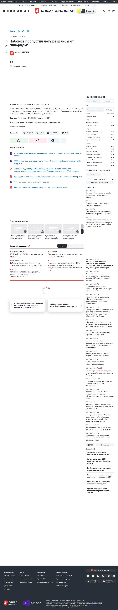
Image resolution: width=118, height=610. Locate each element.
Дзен (42, 133)
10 (95, 190)
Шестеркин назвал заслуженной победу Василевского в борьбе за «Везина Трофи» (99, 406)
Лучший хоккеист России (45, 582)
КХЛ (53, 260)
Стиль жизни (83, 2)
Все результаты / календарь (100, 182)
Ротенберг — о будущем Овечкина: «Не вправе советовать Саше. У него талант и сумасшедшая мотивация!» (99, 264)
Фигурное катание (67, 2)
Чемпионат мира (18, 260)
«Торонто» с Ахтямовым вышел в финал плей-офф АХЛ (98, 333)
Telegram (29, 133)
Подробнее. (90, 605)
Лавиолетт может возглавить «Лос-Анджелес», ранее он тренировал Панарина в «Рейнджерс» (97, 300)
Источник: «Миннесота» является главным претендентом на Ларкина (99, 383)
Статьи (86, 5)
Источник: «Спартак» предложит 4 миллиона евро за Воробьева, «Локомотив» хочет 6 (25, 274)
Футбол (23, 2)
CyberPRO (95, 2)
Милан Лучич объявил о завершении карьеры (95, 363)
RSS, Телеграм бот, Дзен (64, 575)
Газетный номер (25, 575)
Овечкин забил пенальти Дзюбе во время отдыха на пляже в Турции (98, 195)
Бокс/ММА (43, 2)
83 (12, 260)
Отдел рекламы (8, 582)
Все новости (105, 445)
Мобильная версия (62, 586)
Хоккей (33, 2)
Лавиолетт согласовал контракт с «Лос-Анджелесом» (99, 204)
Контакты (7, 589)
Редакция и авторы (10, 575)
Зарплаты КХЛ (41, 579)
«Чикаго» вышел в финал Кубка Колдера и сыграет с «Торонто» (98, 212)
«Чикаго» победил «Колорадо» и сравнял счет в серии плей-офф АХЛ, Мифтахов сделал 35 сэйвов (99, 324)
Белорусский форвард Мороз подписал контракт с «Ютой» (97, 354)
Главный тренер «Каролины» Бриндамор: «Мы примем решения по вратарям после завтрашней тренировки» (99, 344)
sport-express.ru (21, 126)
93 (12, 252)
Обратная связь (61, 582)
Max (66, 133)
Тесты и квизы (41, 575)
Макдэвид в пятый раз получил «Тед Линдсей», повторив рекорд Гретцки (99, 373)
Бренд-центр (8, 586)
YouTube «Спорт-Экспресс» (101, 570)
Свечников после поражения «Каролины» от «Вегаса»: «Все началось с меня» (98, 437)
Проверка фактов (9, 579)
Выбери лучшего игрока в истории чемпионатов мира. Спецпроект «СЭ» (26, 264)
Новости (34, 5)
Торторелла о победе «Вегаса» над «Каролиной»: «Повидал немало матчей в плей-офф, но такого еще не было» (98, 418)
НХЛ (26, 5)
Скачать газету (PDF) (26, 579)
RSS (90, 445)
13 (99, 379)
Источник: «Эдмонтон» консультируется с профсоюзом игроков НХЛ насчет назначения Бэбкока (98, 277)
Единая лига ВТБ (19, 252)
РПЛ (14, 269)
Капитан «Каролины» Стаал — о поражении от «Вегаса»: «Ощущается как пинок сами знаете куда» (100, 395)
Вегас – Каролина (99, 179)
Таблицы (43, 5)
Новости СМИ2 (90, 449)
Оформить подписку (26, 582)
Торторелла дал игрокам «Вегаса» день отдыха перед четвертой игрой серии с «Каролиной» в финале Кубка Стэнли (99, 312)
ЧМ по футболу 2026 (9, 2)
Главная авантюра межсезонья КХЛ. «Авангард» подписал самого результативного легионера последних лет (65, 266)
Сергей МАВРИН (22, 52)
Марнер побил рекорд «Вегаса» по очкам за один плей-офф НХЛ (99, 428)
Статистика (64, 5)
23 (50, 252)
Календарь (53, 5)
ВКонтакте (54, 133)
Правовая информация (63, 579)
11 (50, 260)
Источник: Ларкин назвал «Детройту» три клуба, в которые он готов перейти (99, 288)
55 (12, 269)
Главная (13, 31)
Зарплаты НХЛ (76, 5)
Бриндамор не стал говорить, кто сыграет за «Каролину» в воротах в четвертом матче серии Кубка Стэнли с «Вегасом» (99, 223)
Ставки (105, 2)
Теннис (54, 2)
